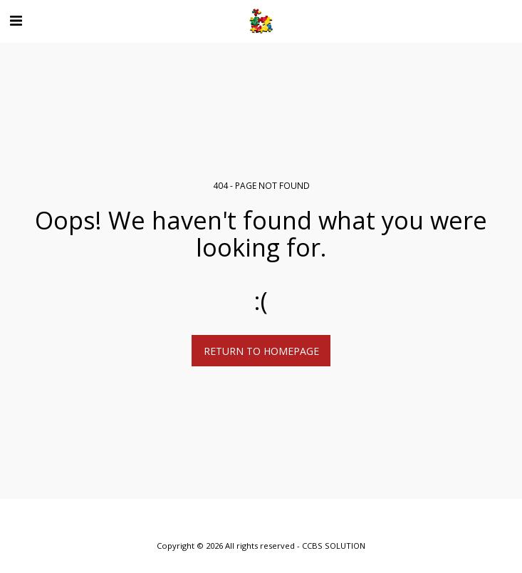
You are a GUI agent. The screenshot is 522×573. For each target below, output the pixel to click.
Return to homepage (261, 351)
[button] (16, 20)
